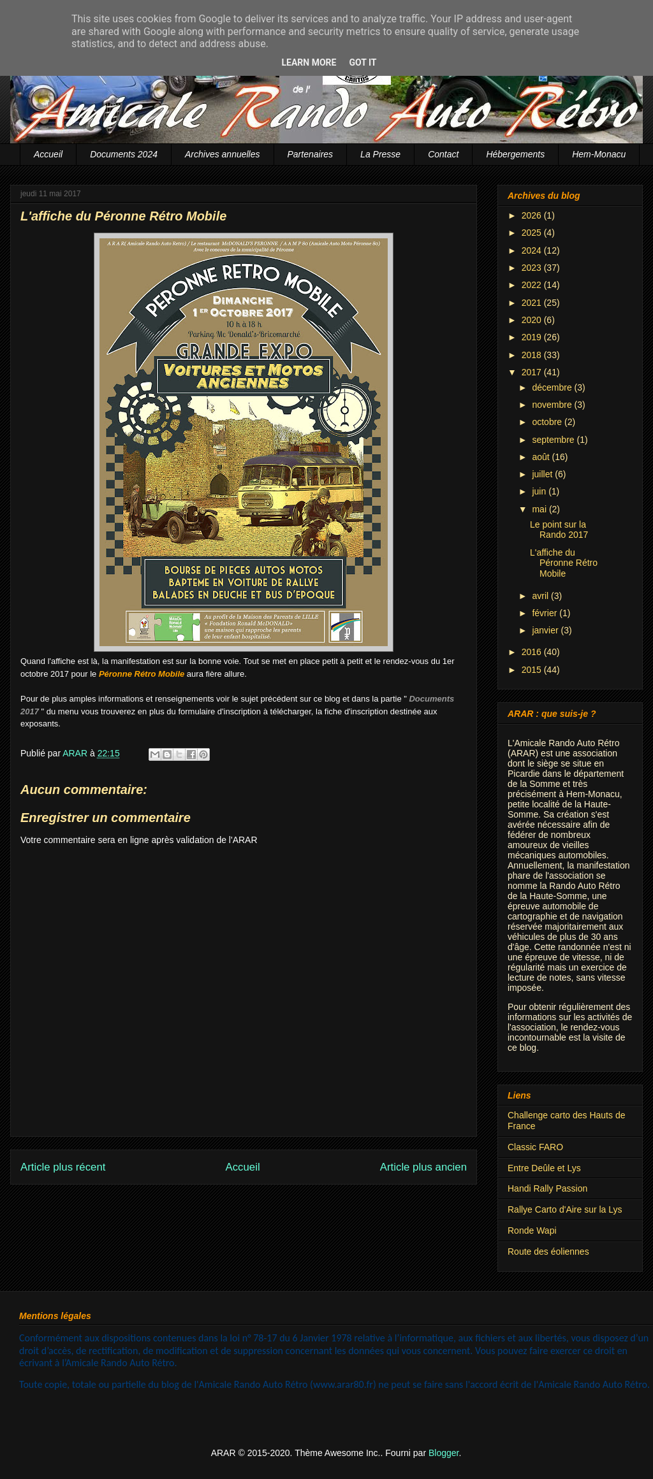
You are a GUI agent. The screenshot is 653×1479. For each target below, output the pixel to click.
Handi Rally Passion (547, 1188)
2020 (533, 320)
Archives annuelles (222, 154)
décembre (553, 387)
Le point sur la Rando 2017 (559, 529)
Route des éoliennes (548, 1251)
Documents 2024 (124, 154)
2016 (533, 652)
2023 (533, 268)
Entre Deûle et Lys (544, 1168)
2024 (533, 250)
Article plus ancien (423, 1167)
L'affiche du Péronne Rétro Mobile (564, 563)
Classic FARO (535, 1147)
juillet (543, 474)
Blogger (444, 1453)
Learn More (308, 62)
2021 (533, 303)
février (545, 613)
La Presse (380, 154)
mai (540, 509)
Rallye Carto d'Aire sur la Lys (565, 1209)
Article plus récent (62, 1167)
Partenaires (311, 154)
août (542, 457)
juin (540, 491)
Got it (362, 62)
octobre (548, 422)
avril (541, 596)
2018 (533, 355)
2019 (533, 337)
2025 (533, 232)
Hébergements (515, 154)
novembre (553, 405)
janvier (546, 630)
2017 (533, 372)
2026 (533, 215)
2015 (533, 670)
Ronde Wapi (532, 1230)
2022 (533, 285)
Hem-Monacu (599, 154)
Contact (443, 154)
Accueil (48, 154)
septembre (554, 440)
